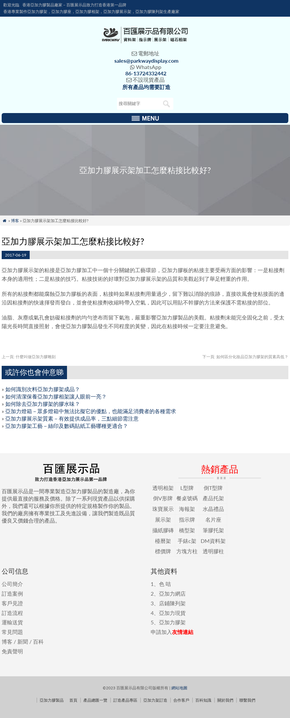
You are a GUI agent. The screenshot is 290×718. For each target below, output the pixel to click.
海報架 (187, 509)
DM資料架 (213, 541)
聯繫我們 (247, 700)
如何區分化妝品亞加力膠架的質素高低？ (245, 356)
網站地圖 (179, 687)
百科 (38, 641)
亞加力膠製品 (52, 700)
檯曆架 (163, 541)
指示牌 (187, 519)
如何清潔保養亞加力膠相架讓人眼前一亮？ (56, 396)
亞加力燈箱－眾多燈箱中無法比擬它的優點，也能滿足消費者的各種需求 (90, 411)
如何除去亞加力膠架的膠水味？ (42, 404)
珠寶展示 (163, 509)
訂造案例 (12, 593)
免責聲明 (12, 651)
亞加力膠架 (172, 622)
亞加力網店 (172, 593)
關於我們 (225, 700)
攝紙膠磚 (163, 530)
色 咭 (165, 584)
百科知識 (203, 700)
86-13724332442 (145, 73)
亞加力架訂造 (155, 700)
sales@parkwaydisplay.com (146, 60)
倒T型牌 (213, 488)
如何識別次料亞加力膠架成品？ (42, 389)
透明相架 (163, 488)
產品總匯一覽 (95, 700)
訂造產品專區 (125, 700)
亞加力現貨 (172, 613)
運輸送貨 (12, 622)
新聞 (22, 641)
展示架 (163, 519)
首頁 (73, 700)
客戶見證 (12, 603)
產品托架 (213, 498)
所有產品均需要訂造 (146, 87)
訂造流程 (12, 613)
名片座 (213, 519)
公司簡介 (12, 584)
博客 (15, 220)
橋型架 (187, 530)
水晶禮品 (213, 509)
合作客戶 (181, 700)
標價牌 (163, 551)
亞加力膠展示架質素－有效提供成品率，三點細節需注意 (72, 418)
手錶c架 (187, 541)
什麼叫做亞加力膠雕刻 (29, 356)
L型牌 (187, 488)
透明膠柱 (213, 551)
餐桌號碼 (187, 498)
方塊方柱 (187, 551)
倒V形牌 (163, 498)
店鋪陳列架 (172, 603)
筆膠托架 (213, 530)
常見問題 (12, 632)
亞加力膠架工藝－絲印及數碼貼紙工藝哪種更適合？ (66, 426)
